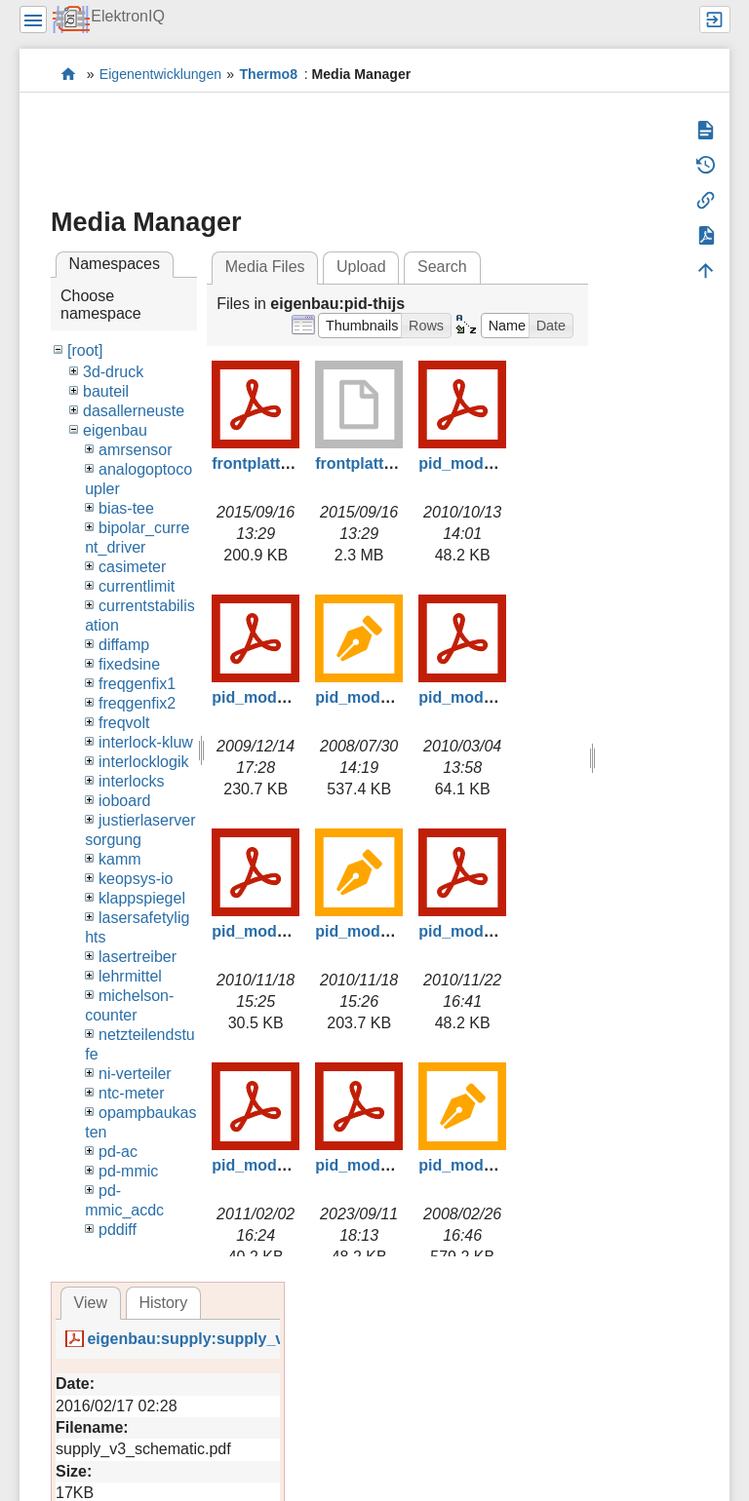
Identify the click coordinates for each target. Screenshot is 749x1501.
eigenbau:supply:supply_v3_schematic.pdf (246, 1338)
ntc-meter (132, 1093)
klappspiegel (142, 898)
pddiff (118, 1229)
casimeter (132, 566)
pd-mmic (128, 1171)
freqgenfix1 (137, 683)
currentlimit (137, 586)
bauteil (106, 391)
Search (442, 266)
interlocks (132, 781)
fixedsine (129, 664)
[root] (84, 350)
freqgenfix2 (137, 703)
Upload (361, 266)
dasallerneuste (133, 411)
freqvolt (124, 722)
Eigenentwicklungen (160, 74)
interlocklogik (143, 761)
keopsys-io (136, 878)
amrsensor (136, 450)
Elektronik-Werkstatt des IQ (69, 73)
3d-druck (113, 372)
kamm (120, 859)
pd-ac (118, 1151)
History (162, 1302)
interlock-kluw (146, 742)
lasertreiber (138, 956)
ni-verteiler (135, 1073)
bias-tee (126, 508)
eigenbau (115, 430)
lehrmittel (130, 976)
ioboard (124, 800)
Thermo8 (268, 74)
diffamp (124, 644)
